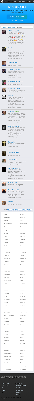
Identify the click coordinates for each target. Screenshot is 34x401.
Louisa (5, 296)
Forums (29, 1)
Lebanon (6, 290)
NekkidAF (11, 111)
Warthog (10, 201)
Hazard (22, 271)
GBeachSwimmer (13, 126)
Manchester (23, 299)
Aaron (5, 214)
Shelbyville (22, 350)
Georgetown (7, 258)
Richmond (6, 344)
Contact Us (18, 392)
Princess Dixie (12, 182)
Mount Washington (9, 315)
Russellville (7, 347)
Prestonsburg (11, 185)
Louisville (10, 43)
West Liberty (7, 366)
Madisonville (7, 299)
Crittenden (22, 239)
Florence (6, 249)
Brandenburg (23, 223)
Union (21, 359)
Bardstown (22, 217)
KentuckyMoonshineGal (15, 81)
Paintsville (6, 331)
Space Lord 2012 (13, 190)
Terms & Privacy (20, 390)
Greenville (6, 268)
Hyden (21, 277)
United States (11, 27)
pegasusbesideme (14, 168)
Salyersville (23, 347)
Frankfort (10, 84)
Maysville (22, 302)
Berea (21, 220)
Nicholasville (7, 321)
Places (4, 27)
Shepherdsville (8, 353)
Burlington (6, 226)
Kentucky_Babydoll (14, 69)
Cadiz (21, 226)
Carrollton (22, 230)
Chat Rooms (21, 1)
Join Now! (7, 1)
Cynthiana (6, 242)
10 (24, 209)
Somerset (22, 353)
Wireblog (18, 394)
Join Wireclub (5, 383)
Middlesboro (7, 306)
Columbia (22, 233)
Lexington (10, 91)
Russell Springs (24, 344)
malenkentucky (12, 62)
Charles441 (11, 142)
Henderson (7, 274)
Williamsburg (7, 369)
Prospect (6, 340)
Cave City (6, 233)
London (9, 107)
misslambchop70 (13, 152)
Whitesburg (23, 366)
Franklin (22, 255)
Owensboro (23, 325)
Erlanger (22, 245)
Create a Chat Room (21, 385)
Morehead (6, 309)
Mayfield (6, 302)
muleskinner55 (12, 159)
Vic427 (10, 48)
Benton (6, 220)
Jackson (6, 283)
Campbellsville (8, 230)
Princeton (22, 337)
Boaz (9, 155)
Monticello (22, 306)
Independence (11, 148)
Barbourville (7, 217)
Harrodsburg (7, 271)
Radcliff (22, 340)
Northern (10, 65)
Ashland (9, 77)
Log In (14, 1)
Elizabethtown (7, 245)
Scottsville (6, 350)
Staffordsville (7, 356)
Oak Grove (23, 321)
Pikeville (6, 334)
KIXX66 (10, 96)
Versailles (6, 363)
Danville (22, 242)
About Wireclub (19, 388)
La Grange (22, 283)
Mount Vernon (23, 312)
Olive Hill (6, 325)
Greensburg (7, 264)
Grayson (22, 261)
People (4, 388)
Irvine (21, 280)
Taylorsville (7, 359)
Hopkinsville (10, 178)
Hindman (22, 274)
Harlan (21, 268)
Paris (21, 331)
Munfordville (23, 315)
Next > (29, 209)
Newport (22, 318)
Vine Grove (23, 363)
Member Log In (19, 383)
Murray (6, 318)
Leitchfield (22, 290)
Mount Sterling (8, 312)
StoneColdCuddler (14, 88)
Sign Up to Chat (17, 17)
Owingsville (7, 328)
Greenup (22, 264)
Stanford (22, 356)
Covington (22, 236)
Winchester (23, 369)
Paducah (22, 328)
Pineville (22, 334)
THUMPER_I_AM (13, 30)
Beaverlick (10, 58)
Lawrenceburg (23, 287)
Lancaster (6, 287)
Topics (3, 392)
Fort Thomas (23, 252)
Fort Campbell (23, 249)
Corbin (5, 236)
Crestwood (7, 239)
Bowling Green (8, 223)
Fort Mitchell (7, 252)
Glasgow (6, 261)
